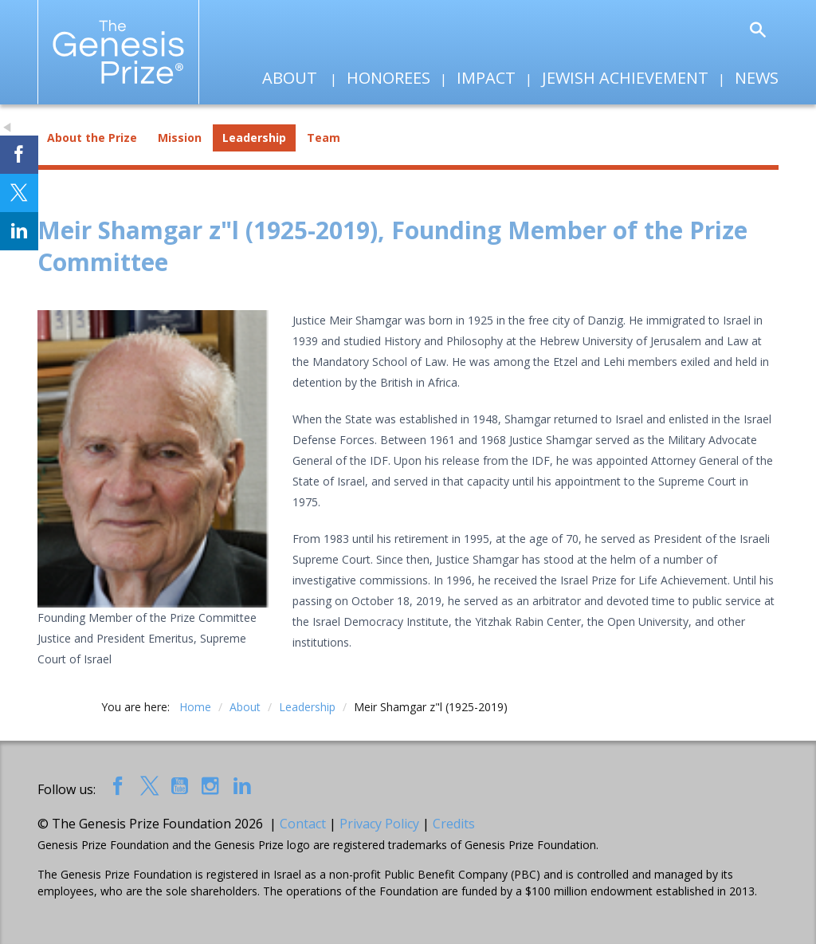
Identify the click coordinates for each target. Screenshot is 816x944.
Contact (303, 823)
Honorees (388, 77)
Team (323, 137)
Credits (454, 823)
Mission (180, 137)
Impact (486, 77)
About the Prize (92, 137)
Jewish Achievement (625, 77)
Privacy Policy (379, 823)
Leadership (254, 137)
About (289, 77)
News (757, 77)
